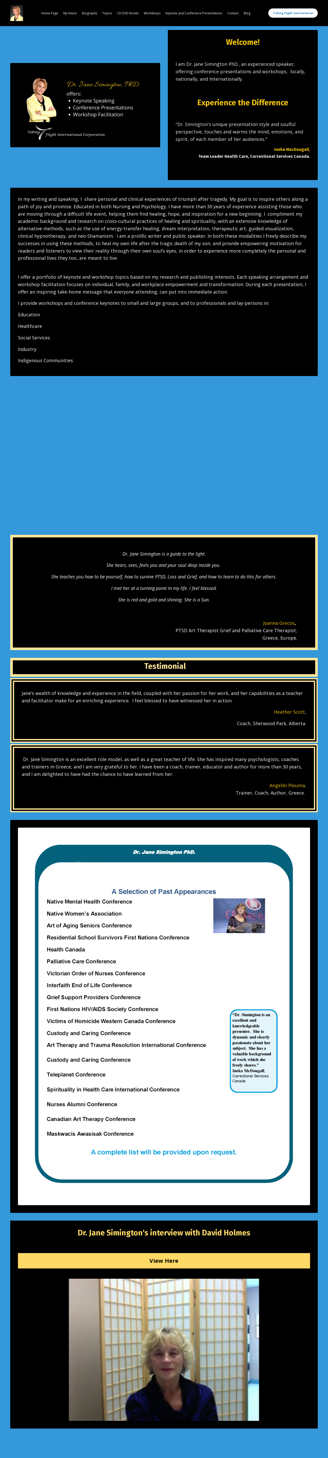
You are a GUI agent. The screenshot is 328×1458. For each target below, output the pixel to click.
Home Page (49, 13)
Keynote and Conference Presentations (194, 13)
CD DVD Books (128, 13)
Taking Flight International (293, 13)
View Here (163, 1260)
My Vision (70, 13)
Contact (233, 13)
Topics (107, 13)
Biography (89, 13)
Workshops (152, 13)
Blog (247, 13)
